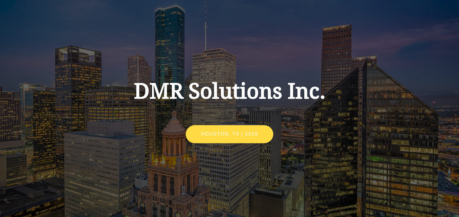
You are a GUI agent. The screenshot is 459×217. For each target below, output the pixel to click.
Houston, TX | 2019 (229, 134)
